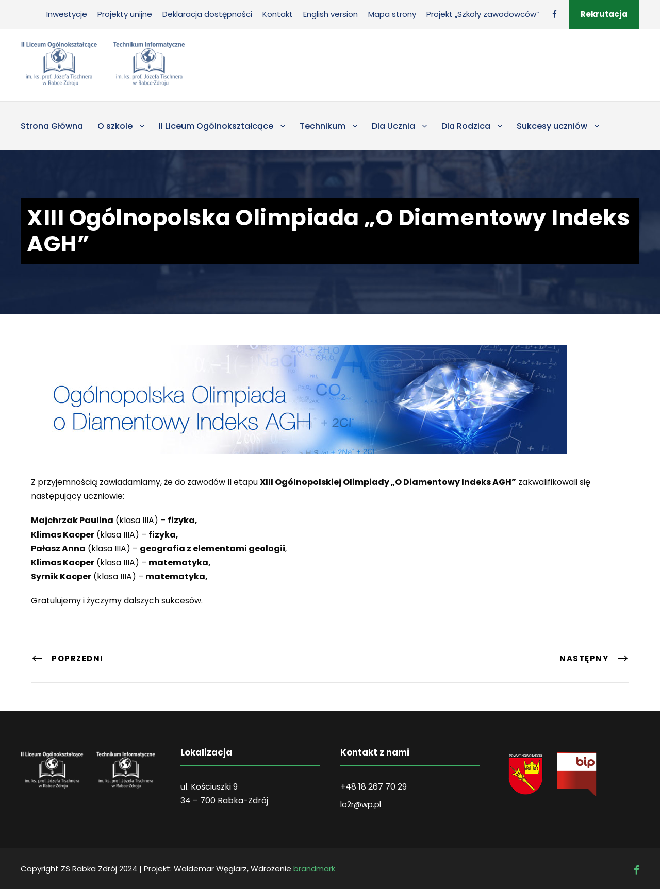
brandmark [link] (314, 868)
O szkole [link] (115, 126)
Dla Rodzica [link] (465, 126)
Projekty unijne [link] (124, 14)
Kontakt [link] (277, 14)
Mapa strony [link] (392, 14)
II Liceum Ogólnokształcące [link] (216, 126)
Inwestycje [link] (66, 14)
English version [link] (330, 14)
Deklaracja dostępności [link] (207, 14)
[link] (554, 14)
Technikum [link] (322, 126)
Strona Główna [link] (52, 126)
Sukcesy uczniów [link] (552, 126)
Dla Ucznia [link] (393, 126)
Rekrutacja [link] (604, 14)
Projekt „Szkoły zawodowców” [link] (482, 14)
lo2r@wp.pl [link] (360, 804)
